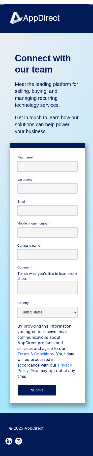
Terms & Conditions (35, 353)
